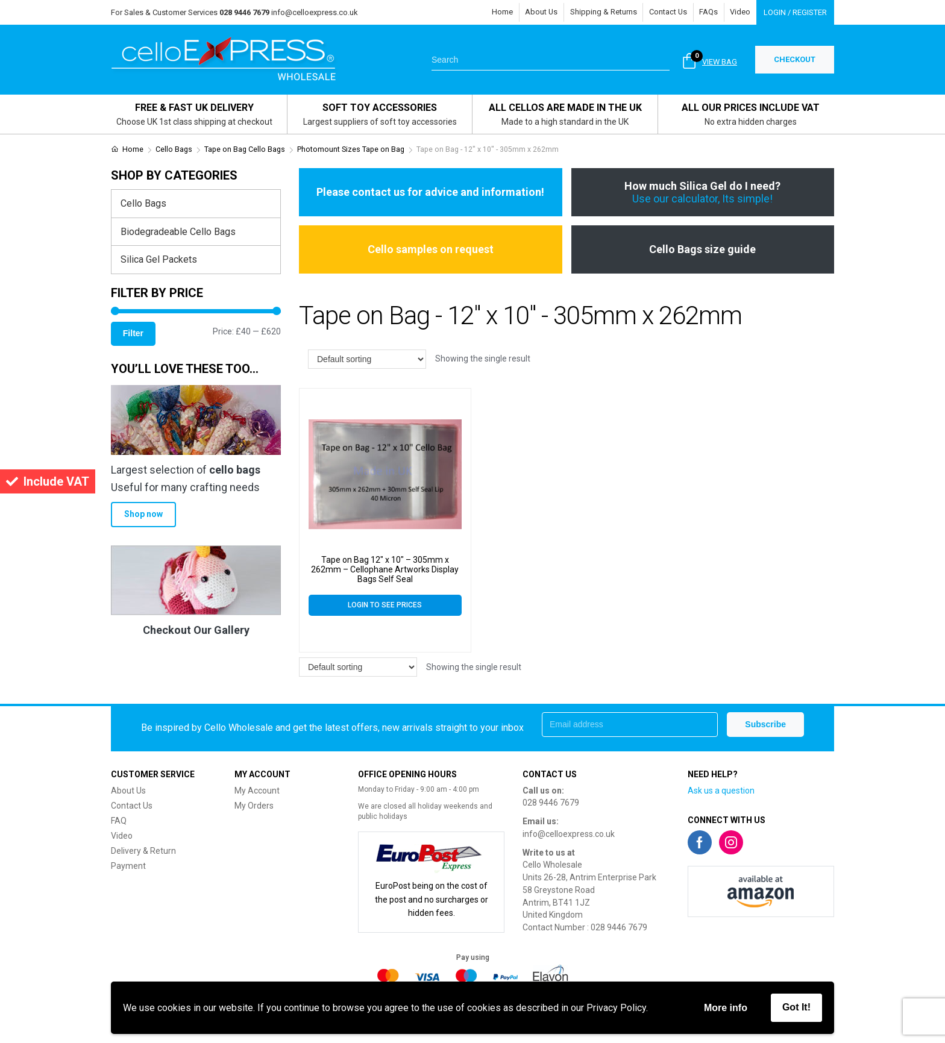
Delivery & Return (143, 851)
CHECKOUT (794, 59)
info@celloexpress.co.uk (314, 12)
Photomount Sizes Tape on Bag (350, 149)
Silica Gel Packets (159, 259)
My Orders (254, 805)
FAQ (119, 820)
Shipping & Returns (601, 12)
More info (725, 1008)
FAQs (708, 12)
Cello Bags (173, 149)
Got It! (796, 1007)
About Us (538, 12)
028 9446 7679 (551, 802)
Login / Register (795, 12)
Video (740, 12)
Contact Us (666, 12)
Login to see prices (385, 605)
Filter (133, 333)
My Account (257, 790)
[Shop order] (367, 359)
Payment (128, 866)
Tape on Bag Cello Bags (244, 149)
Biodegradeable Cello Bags (178, 231)
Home (498, 12)
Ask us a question (721, 790)
